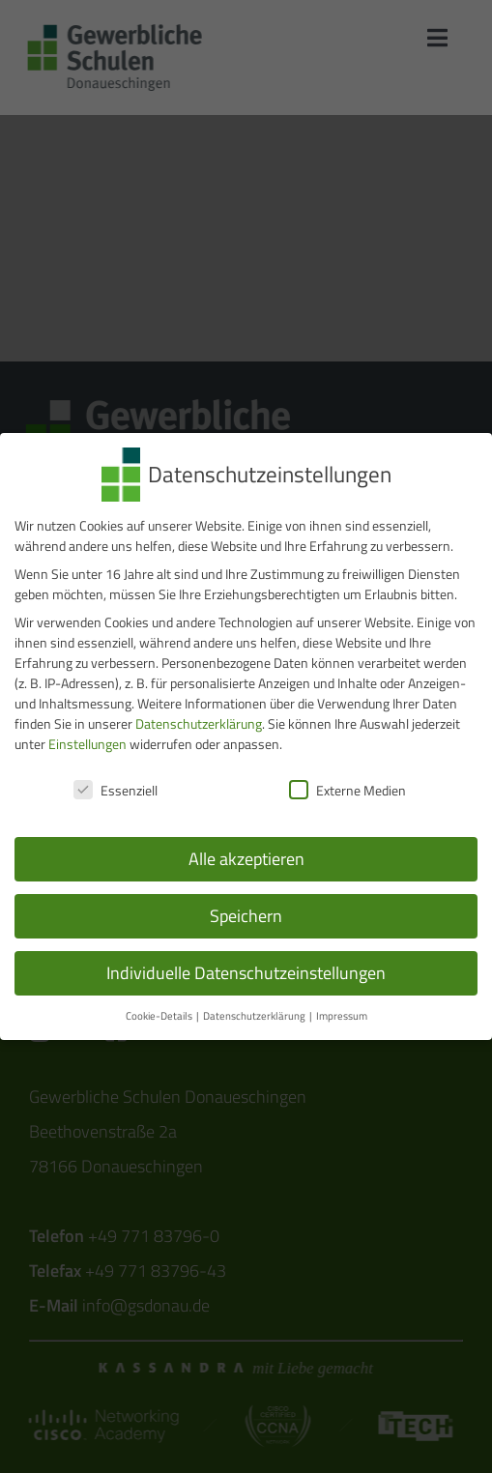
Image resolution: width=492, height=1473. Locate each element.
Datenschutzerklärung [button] (255, 1012)
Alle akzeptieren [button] (246, 856)
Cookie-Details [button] (160, 1012)
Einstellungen (87, 741)
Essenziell (115, 786)
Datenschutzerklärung (198, 720)
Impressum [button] (341, 1012)
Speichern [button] (246, 913)
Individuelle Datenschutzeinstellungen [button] (246, 970)
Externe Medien (347, 786)
